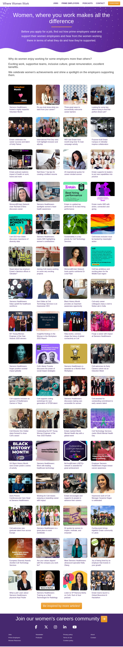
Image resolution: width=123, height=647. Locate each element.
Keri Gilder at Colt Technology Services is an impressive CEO (47, 304)
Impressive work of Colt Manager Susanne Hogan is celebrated (102, 498)
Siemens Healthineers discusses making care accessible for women (73, 401)
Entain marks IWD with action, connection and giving (101, 206)
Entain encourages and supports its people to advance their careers (73, 498)
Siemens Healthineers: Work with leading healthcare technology (46, 465)
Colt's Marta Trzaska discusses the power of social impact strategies (46, 368)
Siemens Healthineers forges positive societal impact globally (18, 368)
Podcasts (39, 637)
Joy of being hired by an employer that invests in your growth (101, 563)
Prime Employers (14, 637)
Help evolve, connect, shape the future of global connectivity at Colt (74, 336)
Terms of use (67, 637)
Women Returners (14, 640)
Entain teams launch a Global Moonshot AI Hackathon (100, 595)
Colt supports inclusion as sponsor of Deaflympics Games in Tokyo (19, 401)
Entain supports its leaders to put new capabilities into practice (102, 174)
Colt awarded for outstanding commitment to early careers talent (102, 401)
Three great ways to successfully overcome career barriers (73, 109)
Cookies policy (68, 640)
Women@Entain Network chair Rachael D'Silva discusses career (19, 206)
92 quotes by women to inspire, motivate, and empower (73, 530)
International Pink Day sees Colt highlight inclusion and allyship (47, 142)
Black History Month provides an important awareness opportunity (73, 304)
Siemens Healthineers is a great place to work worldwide (47, 530)
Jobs (10, 634)
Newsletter (39, 634)
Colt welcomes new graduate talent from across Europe (20, 530)
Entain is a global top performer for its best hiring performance (74, 206)
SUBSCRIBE (114, 3)
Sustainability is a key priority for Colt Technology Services (74, 239)
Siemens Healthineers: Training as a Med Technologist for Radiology (47, 595)
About (93, 634)
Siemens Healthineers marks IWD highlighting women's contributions (46, 239)
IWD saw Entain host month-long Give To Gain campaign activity (74, 142)
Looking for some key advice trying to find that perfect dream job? (101, 109)
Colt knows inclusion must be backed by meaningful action (102, 239)
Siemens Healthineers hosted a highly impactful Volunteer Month (19, 109)
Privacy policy (68, 634)
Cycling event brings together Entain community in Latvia (102, 530)
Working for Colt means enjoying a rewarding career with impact (48, 498)
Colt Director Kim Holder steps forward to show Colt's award (18, 433)
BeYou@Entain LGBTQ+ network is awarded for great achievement (74, 465)
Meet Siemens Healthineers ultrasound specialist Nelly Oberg (75, 563)
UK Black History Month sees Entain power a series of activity (20, 465)
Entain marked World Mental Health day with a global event (74, 433)
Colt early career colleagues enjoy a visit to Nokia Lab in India (102, 304)
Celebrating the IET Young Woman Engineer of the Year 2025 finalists (47, 433)
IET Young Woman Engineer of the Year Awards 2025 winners (17, 336)
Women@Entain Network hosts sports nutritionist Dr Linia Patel (74, 271)
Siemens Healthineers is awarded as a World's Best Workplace (74, 368)
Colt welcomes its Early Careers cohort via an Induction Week (101, 368)
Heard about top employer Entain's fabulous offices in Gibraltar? (19, 271)
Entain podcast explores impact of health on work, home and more (19, 174)
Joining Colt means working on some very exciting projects (48, 271)
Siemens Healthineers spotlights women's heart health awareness (46, 206)
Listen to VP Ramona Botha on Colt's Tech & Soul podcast (75, 595)
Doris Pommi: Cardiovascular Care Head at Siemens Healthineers (19, 498)
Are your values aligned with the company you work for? (47, 563)
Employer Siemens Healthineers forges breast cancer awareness (102, 465)
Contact (93, 637)
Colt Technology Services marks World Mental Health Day (102, 433)
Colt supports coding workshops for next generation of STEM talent (47, 401)
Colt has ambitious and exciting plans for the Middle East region (101, 271)
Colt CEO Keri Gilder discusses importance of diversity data (18, 239)
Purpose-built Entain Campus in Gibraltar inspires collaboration (100, 142)
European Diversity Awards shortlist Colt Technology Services (20, 563)
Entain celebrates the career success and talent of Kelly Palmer (19, 142)
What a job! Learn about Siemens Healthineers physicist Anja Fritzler (18, 595)
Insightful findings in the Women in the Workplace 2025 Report (47, 336)
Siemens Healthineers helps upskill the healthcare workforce (20, 304)
